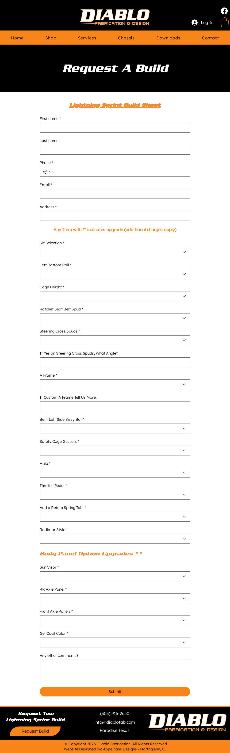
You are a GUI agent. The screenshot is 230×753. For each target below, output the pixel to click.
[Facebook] (224, 10)
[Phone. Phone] (119, 171)
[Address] (113, 216)
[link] (225, 22)
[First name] (113, 127)
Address (48, 206)
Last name (50, 140)
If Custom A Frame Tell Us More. (68, 397)
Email (46, 184)
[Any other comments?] (115, 670)
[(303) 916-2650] (114, 713)
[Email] (113, 194)
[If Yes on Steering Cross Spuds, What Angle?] (113, 362)
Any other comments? (59, 655)
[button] (114, 730)
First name (50, 118)
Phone (46, 162)
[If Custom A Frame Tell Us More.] (113, 406)
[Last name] (113, 149)
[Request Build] (35, 731)
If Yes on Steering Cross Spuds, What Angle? (79, 353)
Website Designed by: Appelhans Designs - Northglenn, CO (116, 749)
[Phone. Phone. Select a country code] (47, 172)
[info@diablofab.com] (114, 722)
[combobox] (115, 252)
